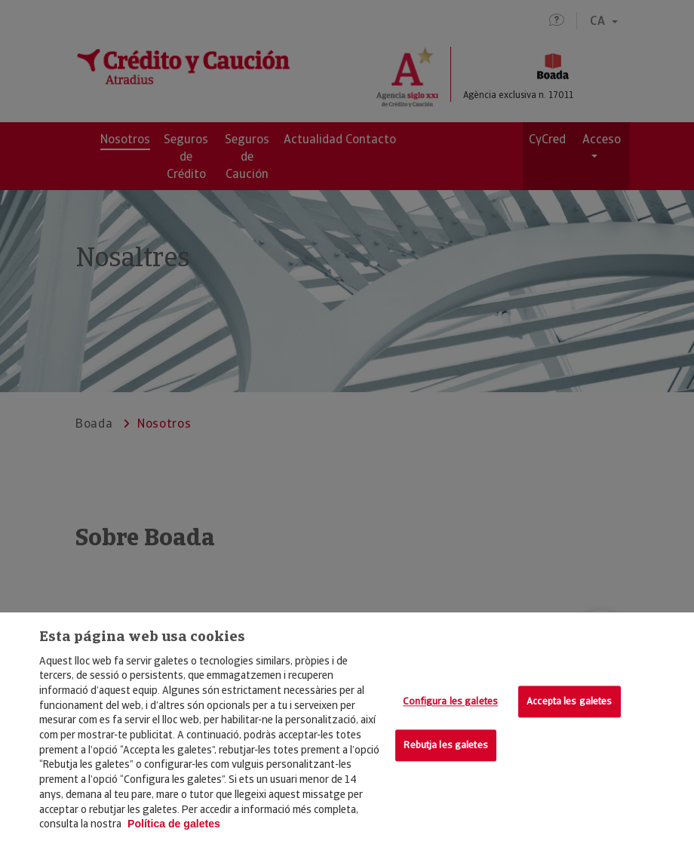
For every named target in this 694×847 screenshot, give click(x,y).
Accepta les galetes (569, 701)
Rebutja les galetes (445, 744)
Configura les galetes (450, 701)
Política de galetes (173, 824)
